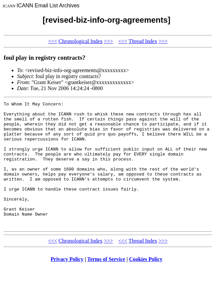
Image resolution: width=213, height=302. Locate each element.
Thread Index (143, 41)
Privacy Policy (67, 284)
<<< (52, 41)
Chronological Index (80, 41)
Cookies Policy (146, 284)
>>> (108, 41)
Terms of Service (106, 284)
